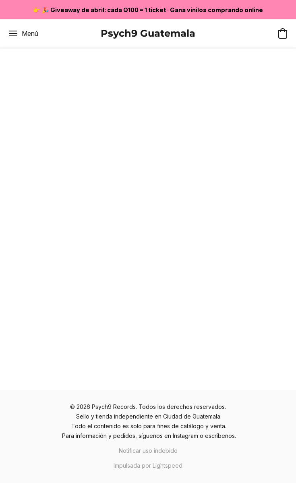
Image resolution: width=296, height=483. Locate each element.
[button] (148, 33)
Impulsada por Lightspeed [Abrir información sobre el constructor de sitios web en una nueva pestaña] (148, 465)
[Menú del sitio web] (23, 33)
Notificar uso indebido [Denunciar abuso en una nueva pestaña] (148, 450)
